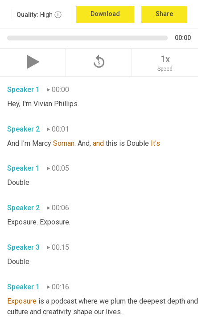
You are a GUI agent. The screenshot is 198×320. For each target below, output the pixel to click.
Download (105, 13)
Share (164, 13)
